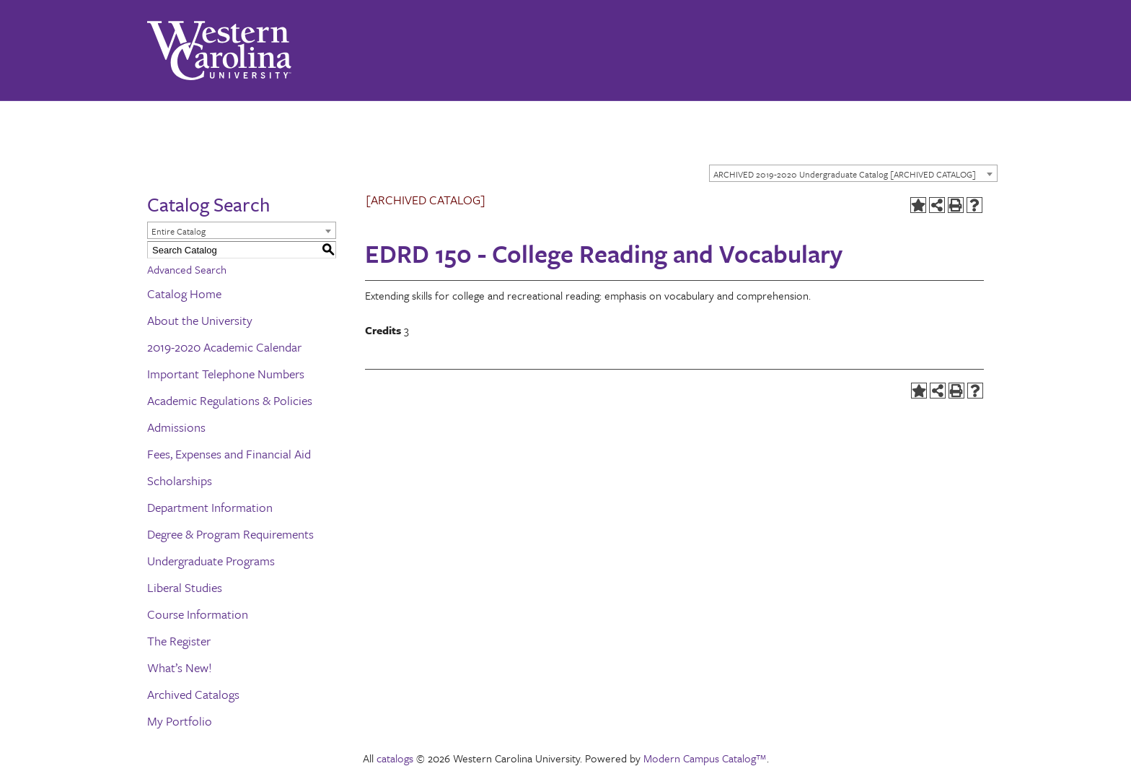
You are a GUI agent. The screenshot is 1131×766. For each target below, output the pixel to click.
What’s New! (179, 667)
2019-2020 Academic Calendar (224, 347)
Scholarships (179, 480)
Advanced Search (186, 269)
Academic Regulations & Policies (229, 400)
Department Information (210, 507)
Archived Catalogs (193, 694)
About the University (199, 320)
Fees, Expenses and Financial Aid (229, 454)
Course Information (197, 614)
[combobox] (853, 173)
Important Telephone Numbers (225, 374)
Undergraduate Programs (211, 561)
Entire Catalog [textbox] (178, 231)
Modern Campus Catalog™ (705, 758)
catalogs (395, 758)
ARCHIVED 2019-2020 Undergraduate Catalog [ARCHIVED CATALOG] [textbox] (844, 173)
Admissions (176, 427)
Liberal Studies (184, 587)
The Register (179, 641)
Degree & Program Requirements (230, 534)
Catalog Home (184, 293)
